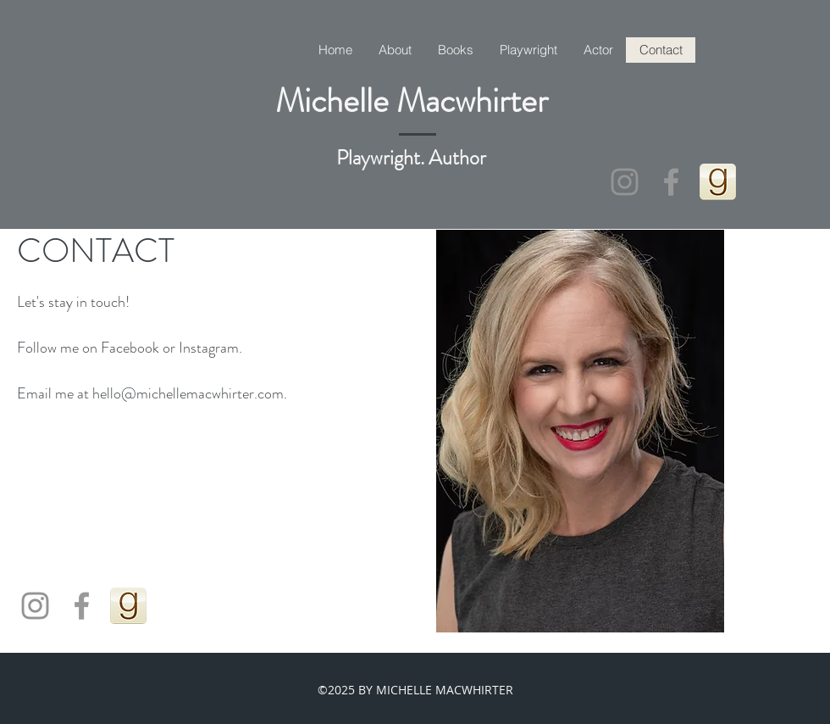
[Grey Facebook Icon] (671, 182)
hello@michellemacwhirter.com (188, 393)
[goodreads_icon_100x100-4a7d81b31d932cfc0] (718, 182)
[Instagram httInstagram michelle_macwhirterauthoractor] (624, 182)
